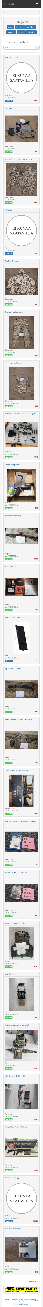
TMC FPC (8, 108)
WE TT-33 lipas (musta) (14, 617)
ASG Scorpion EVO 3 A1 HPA (15, 1076)
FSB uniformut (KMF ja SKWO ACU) (18, 159)
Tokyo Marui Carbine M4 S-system (18, 770)
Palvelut (21, 32)
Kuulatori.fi (9, 4)
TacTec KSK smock (12, 261)
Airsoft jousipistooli (12, 465)
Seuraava (33, 1281)
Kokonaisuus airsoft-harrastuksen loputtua (21, 414)
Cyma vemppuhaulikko (13, 668)
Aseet (10, 27)
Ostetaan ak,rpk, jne (13, 1178)
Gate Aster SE (10, 566)
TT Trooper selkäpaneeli (14, 363)
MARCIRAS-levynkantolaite (15, 923)
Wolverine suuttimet (13, 1229)
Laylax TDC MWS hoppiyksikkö (16, 872)
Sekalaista (31, 32)
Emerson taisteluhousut (14, 312)
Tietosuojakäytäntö (21, 1304)
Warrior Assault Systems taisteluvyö (18, 719)
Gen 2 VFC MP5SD (12, 57)
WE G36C (8, 210)
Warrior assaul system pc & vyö (17, 1025)
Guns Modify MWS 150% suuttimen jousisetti (22, 821)
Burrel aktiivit (10, 974)
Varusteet (20, 27)
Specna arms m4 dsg (13, 516)
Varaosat (11, 32)
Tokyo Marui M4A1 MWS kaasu (17, 1127)
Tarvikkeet (31, 27)
